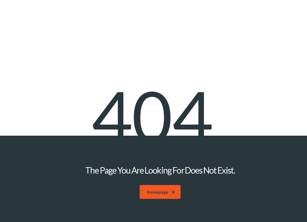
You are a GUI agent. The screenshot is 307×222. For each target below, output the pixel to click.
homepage (161, 192)
